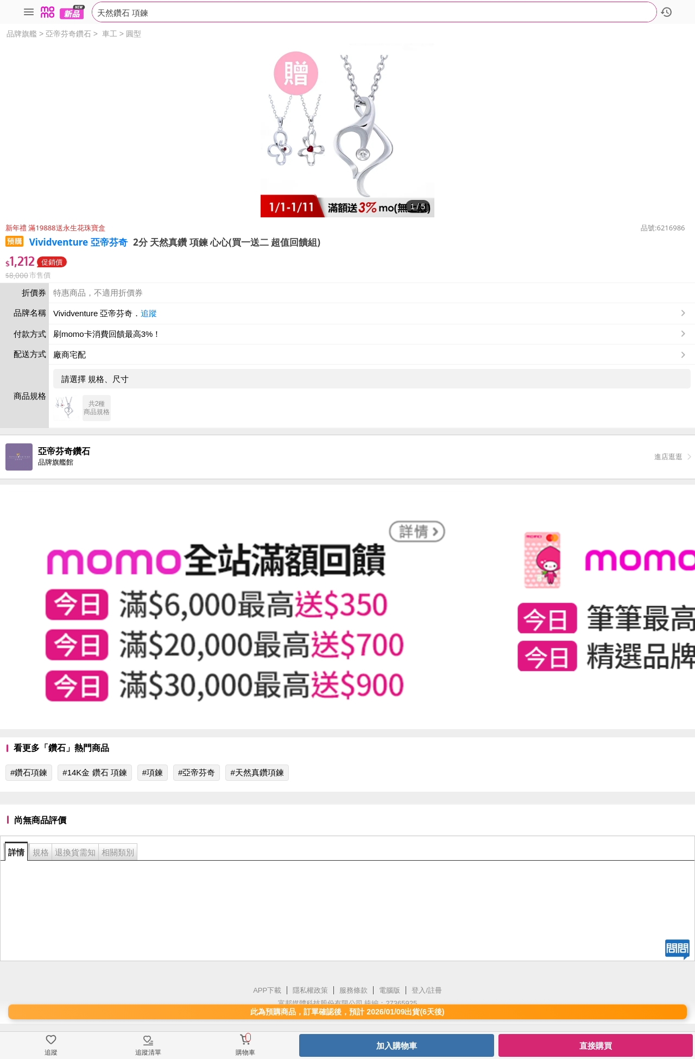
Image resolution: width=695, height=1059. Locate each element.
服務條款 (353, 990)
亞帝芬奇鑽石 (68, 33)
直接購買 (595, 1045)
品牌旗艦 (22, 33)
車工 (109, 33)
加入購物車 (396, 1045)
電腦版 (389, 990)
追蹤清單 (148, 1052)
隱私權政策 (310, 990)
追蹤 (149, 313)
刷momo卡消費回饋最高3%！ (107, 334)
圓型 (133, 33)
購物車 (245, 1052)
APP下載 (267, 990)
